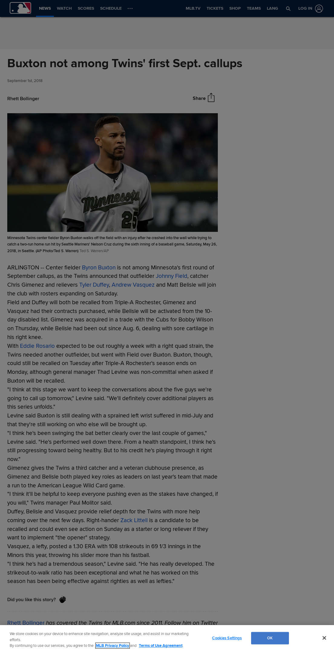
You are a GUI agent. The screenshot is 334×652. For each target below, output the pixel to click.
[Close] (324, 637)
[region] (167, 638)
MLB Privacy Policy (112, 645)
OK (270, 637)
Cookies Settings (227, 637)
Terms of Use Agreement (160, 645)
